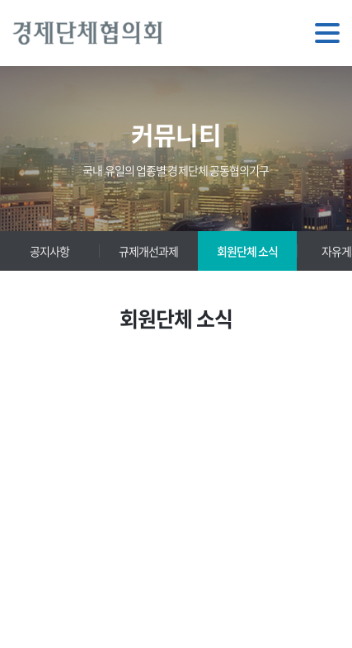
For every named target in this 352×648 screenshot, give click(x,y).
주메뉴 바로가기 (0, 0)
